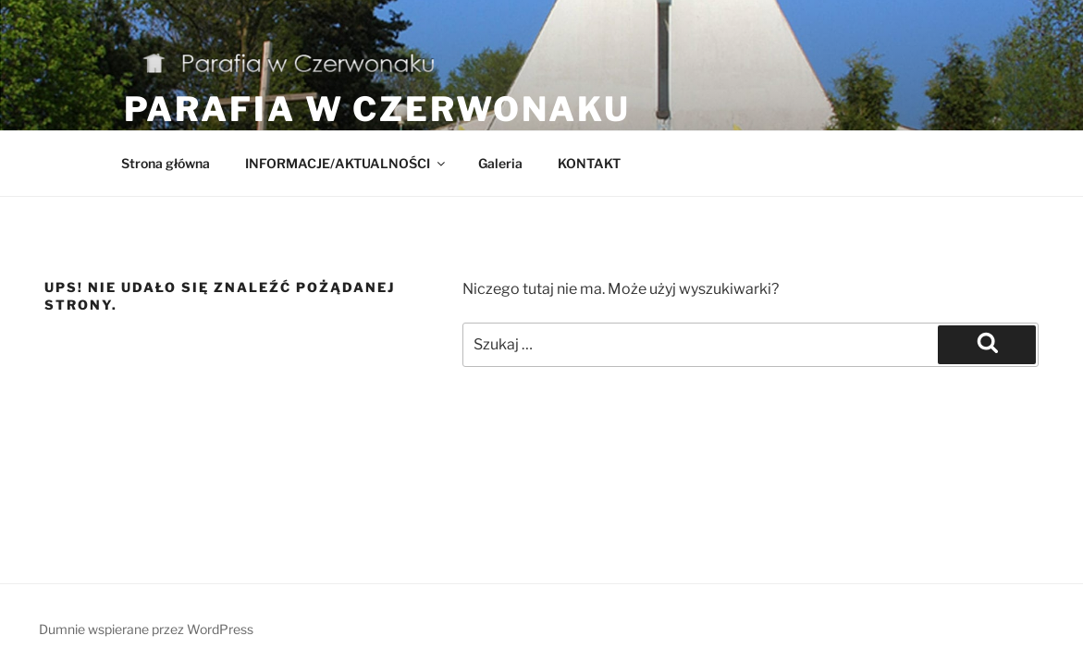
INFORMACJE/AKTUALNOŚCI (346, 163)
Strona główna (165, 163)
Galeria (500, 163)
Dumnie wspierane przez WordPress (146, 629)
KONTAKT (589, 163)
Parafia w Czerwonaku (378, 109)
